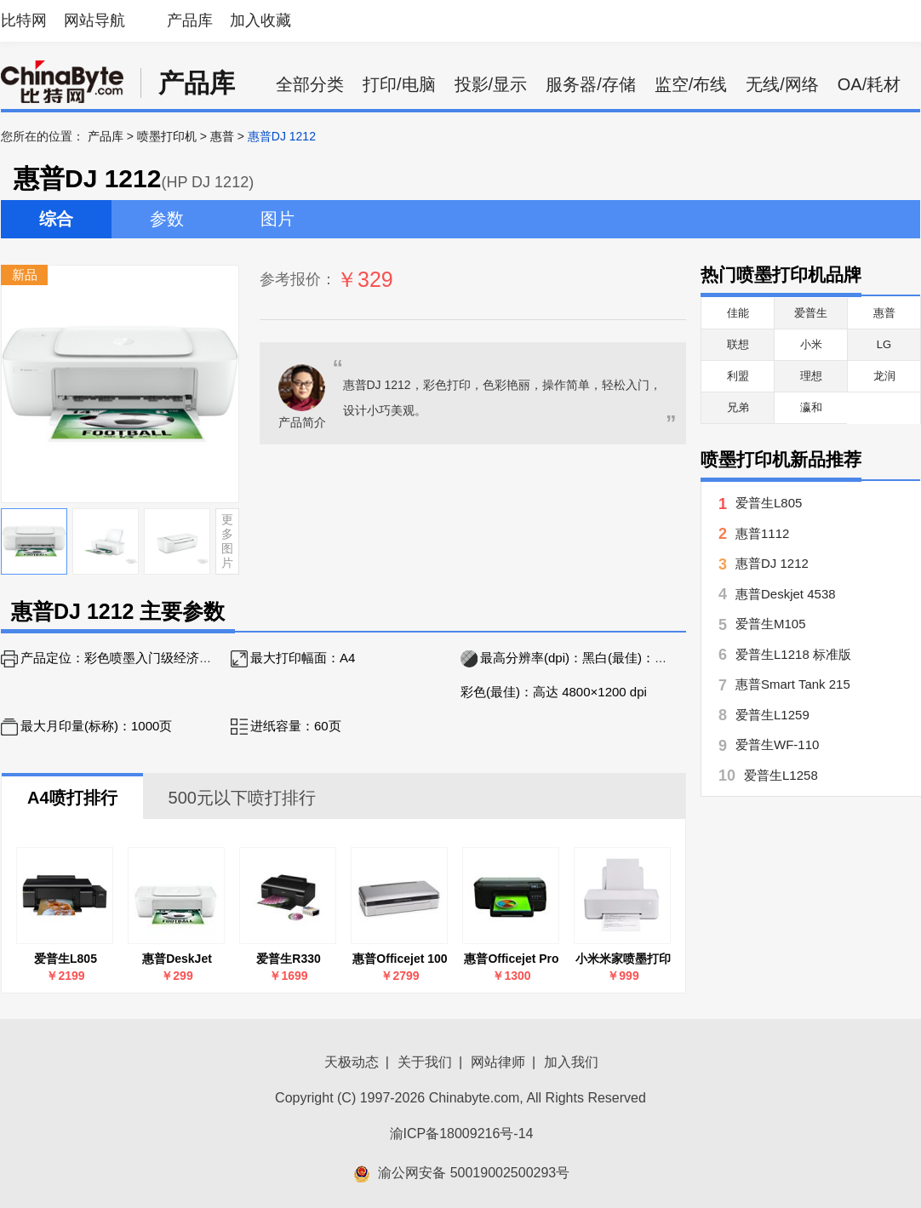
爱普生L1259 (772, 714)
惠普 (222, 136)
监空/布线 (691, 84)
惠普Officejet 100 (399, 958)
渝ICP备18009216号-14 (462, 1133)
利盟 (738, 375)
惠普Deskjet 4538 (785, 594)
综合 (56, 218)
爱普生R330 (288, 958)
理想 (811, 375)
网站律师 (498, 1062)
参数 (167, 218)
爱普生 (810, 312)
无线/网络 (782, 84)
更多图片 (227, 540)
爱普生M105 (770, 623)
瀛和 (811, 407)
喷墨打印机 (167, 136)
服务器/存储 (591, 84)
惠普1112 (762, 533)
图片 (277, 218)
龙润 (884, 375)
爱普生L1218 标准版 (793, 654)
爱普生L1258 (781, 775)
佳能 (738, 312)
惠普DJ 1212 (772, 563)
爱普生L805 (65, 958)
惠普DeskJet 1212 (177, 959)
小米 (811, 344)
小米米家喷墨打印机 (623, 959)
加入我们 (571, 1062)
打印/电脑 (399, 84)
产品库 (190, 20)
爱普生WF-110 (777, 744)
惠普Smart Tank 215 (792, 684)
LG (884, 344)
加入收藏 (260, 20)
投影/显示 (491, 84)
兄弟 (738, 407)
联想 (738, 344)
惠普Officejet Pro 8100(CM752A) (511, 959)
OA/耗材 (869, 84)
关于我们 (425, 1062)
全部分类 (310, 84)
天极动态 (351, 1062)
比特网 (24, 20)
